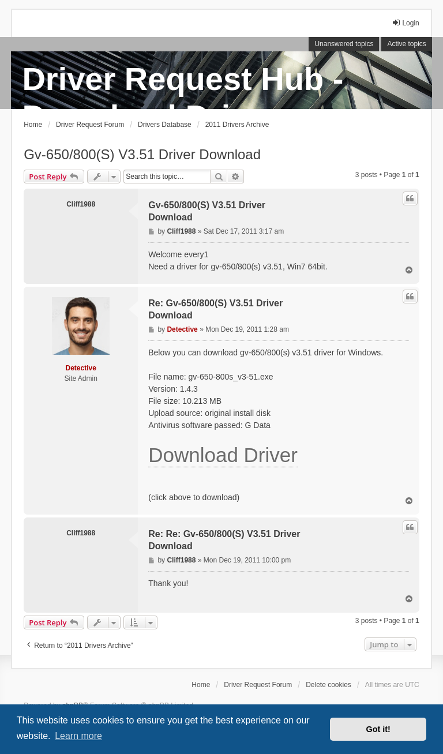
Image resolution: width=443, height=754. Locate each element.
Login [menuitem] (405, 22)
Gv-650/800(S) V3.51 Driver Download (142, 154)
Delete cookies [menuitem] (328, 685)
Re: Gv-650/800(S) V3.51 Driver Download (215, 309)
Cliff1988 (80, 204)
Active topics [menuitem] (406, 44)
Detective (81, 368)
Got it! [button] (378, 729)
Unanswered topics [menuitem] (343, 44)
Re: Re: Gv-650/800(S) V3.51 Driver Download (224, 540)
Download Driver (223, 455)
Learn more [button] (78, 736)
